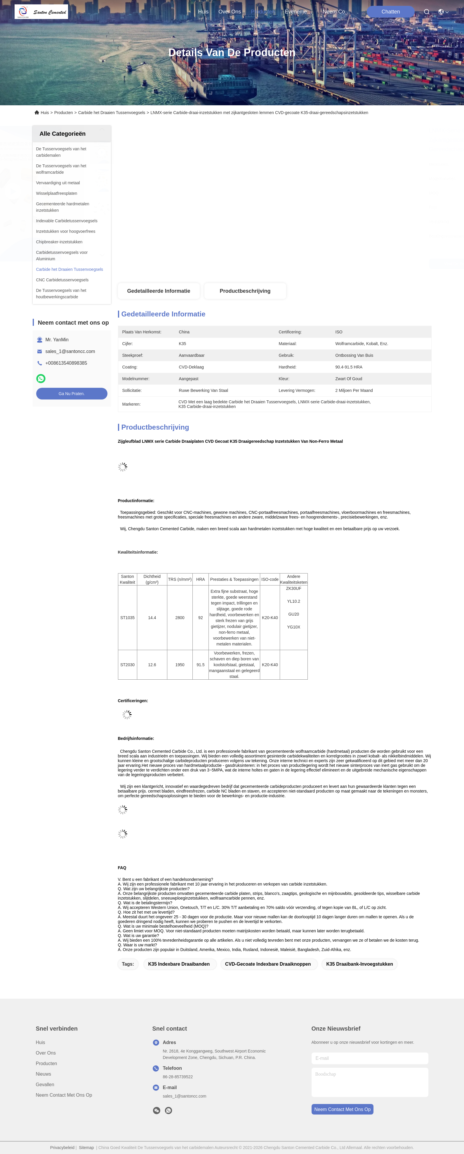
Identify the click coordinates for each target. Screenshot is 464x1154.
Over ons (46, 1052)
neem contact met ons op (337, 12)
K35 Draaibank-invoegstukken (359, 964)
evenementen (299, 12)
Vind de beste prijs (324, 264)
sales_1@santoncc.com (70, 351)
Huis (203, 12)
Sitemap (86, 1147)
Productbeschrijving (245, 291)
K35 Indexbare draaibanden (179, 964)
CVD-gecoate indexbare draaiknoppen (268, 964)
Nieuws (43, 1074)
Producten (63, 112)
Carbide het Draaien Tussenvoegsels (111, 112)
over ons (229, 12)
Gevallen (45, 1084)
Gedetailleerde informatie (158, 291)
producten (263, 12)
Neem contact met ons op (64, 1095)
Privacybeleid (62, 1147)
